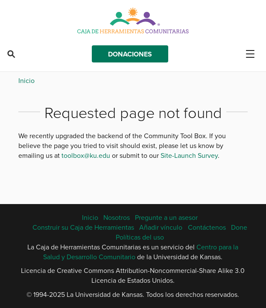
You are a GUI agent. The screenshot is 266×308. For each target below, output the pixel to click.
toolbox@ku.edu (85, 155)
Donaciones (130, 54)
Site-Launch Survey (189, 155)
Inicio (26, 80)
